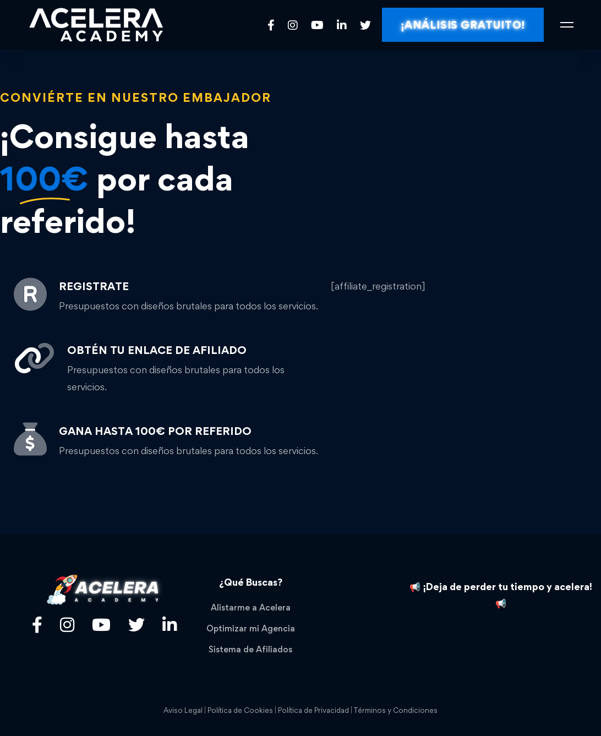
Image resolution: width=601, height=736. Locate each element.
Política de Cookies (240, 710)
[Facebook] (271, 24)
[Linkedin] (341, 24)
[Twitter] (365, 24)
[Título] (67, 625)
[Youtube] (317, 24)
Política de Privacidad (313, 710)
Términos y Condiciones (396, 710)
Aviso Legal (183, 710)
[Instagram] (292, 24)
